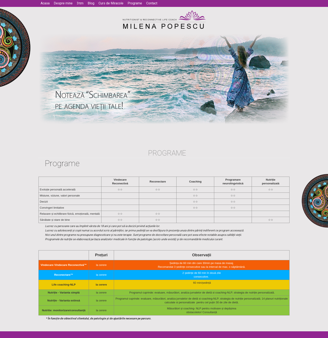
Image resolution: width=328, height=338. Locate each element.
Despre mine (63, 3)
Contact (151, 3)
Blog (91, 3)
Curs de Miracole (111, 3)
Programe (135, 3)
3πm (80, 3)
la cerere (101, 292)
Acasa (45, 3)
